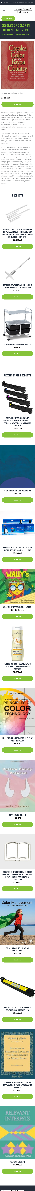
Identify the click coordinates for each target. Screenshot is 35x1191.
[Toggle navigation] (3, 10)
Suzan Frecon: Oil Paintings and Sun (17, 491)
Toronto (6, 3)
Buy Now (17, 104)
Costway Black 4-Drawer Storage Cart (17, 344)
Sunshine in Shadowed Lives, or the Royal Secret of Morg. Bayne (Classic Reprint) (17, 1085)
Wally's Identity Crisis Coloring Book (17, 607)
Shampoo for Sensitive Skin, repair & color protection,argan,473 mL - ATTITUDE (17, 666)
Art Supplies (15, 93)
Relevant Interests (17, 1162)
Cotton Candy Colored (17, 815)
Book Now (8, 18)
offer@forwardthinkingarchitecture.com (22, 3)
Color (22, 93)
